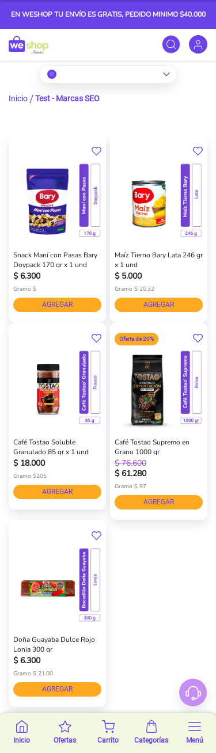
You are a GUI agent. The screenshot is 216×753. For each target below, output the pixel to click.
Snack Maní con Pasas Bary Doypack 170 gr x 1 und (55, 259)
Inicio (18, 98)
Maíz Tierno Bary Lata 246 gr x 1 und (159, 259)
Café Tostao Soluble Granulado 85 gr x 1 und (51, 446)
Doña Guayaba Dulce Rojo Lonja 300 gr (54, 643)
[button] (96, 151)
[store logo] (28, 45)
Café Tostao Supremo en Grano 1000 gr (152, 446)
